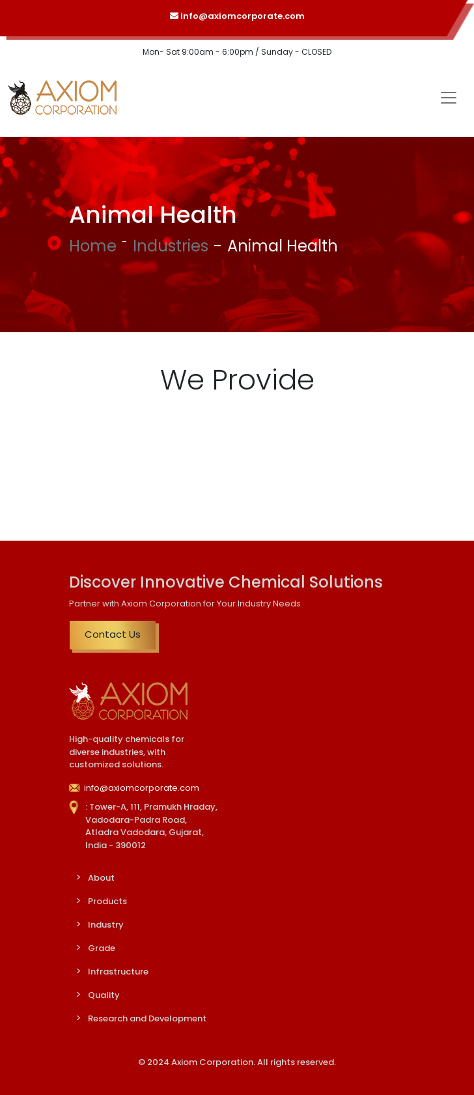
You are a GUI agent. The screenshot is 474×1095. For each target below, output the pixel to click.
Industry (106, 924)
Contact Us (113, 634)
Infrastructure (118, 971)
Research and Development (147, 1018)
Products (107, 901)
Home (93, 246)
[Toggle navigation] (448, 97)
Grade (101, 948)
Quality (104, 995)
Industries (170, 246)
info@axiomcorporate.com (237, 16)
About (101, 878)
